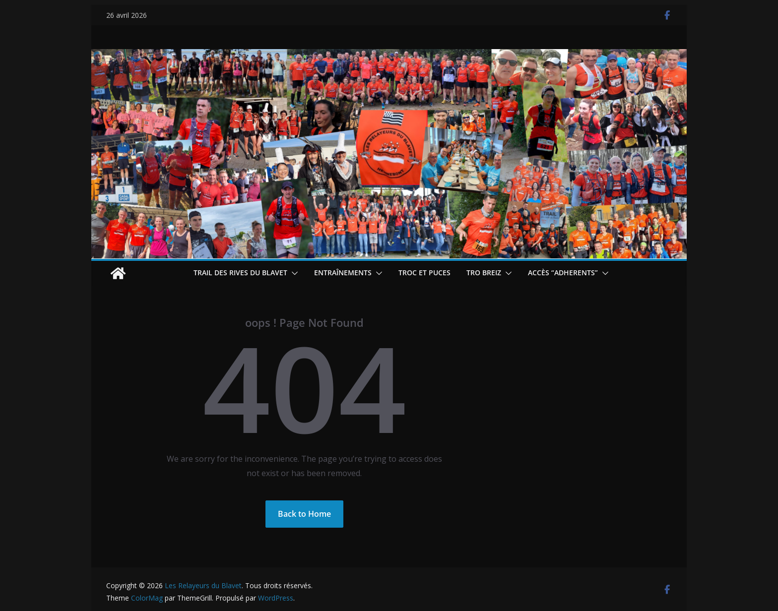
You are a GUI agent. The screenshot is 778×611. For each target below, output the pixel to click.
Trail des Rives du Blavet (240, 272)
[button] (292, 273)
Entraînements (343, 272)
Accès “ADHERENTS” (563, 272)
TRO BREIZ (483, 272)
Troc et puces (424, 272)
